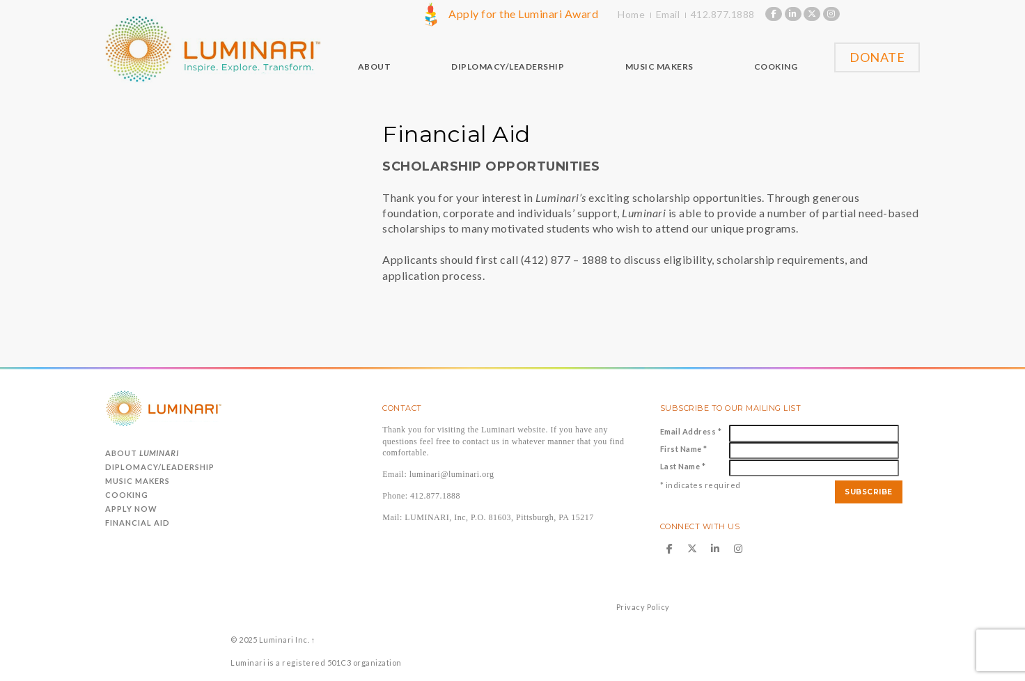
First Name (683, 448)
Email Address (691, 431)
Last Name (683, 466)
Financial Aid (137, 522)
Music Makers (137, 480)
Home (631, 14)
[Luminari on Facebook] (773, 14)
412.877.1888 (723, 14)
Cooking (126, 494)
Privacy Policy (643, 606)
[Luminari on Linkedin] (793, 14)
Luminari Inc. (284, 639)
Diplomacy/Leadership (159, 466)
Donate (877, 57)
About (142, 452)
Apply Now (131, 508)
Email (668, 14)
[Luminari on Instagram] (831, 14)
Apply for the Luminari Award (523, 13)
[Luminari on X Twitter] (812, 14)
